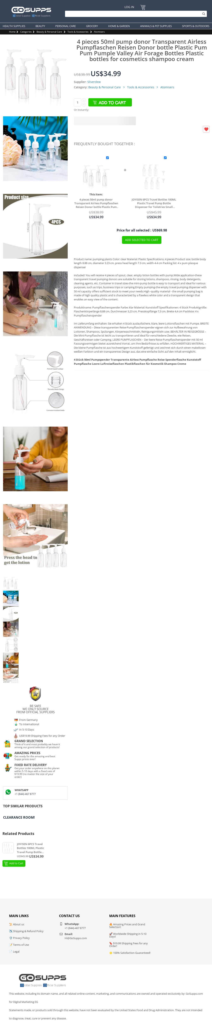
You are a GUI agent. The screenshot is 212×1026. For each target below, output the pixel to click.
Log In (129, 7)
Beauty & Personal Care (49, 31)
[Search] (135, 14)
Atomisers (99, 31)
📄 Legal (14, 951)
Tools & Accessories (78, 31)
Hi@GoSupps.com (76, 938)
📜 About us (16, 924)
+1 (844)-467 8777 (25, 794)
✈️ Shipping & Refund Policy (26, 931)
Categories (26, 31)
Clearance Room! (19, 817)
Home (12, 31)
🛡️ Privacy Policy (19, 938)
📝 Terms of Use (19, 945)
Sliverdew (94, 82)
